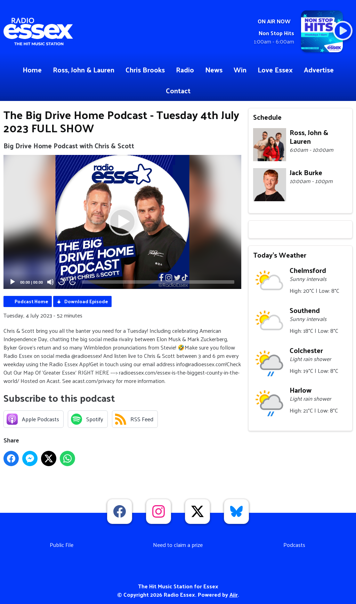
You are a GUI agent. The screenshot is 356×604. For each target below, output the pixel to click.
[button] (122, 222)
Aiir (233, 594)
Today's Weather (279, 255)
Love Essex (275, 69)
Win (240, 69)
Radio (185, 69)
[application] (122, 222)
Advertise (319, 69)
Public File (61, 545)
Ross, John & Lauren (83, 69)
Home (32, 69)
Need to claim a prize (178, 545)
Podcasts (294, 545)
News (213, 69)
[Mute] (50, 282)
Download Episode (86, 301)
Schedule (267, 117)
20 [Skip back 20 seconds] (61, 281)
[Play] (12, 282)
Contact (178, 90)
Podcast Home (31, 301)
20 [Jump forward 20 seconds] (72, 281)
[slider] (158, 282)
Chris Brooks (145, 69)
